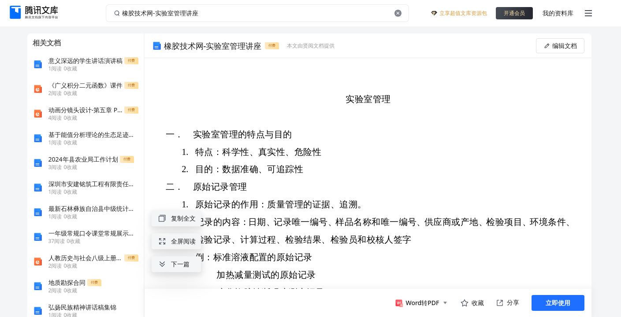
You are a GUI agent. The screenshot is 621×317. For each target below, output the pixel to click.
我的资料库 (558, 13)
